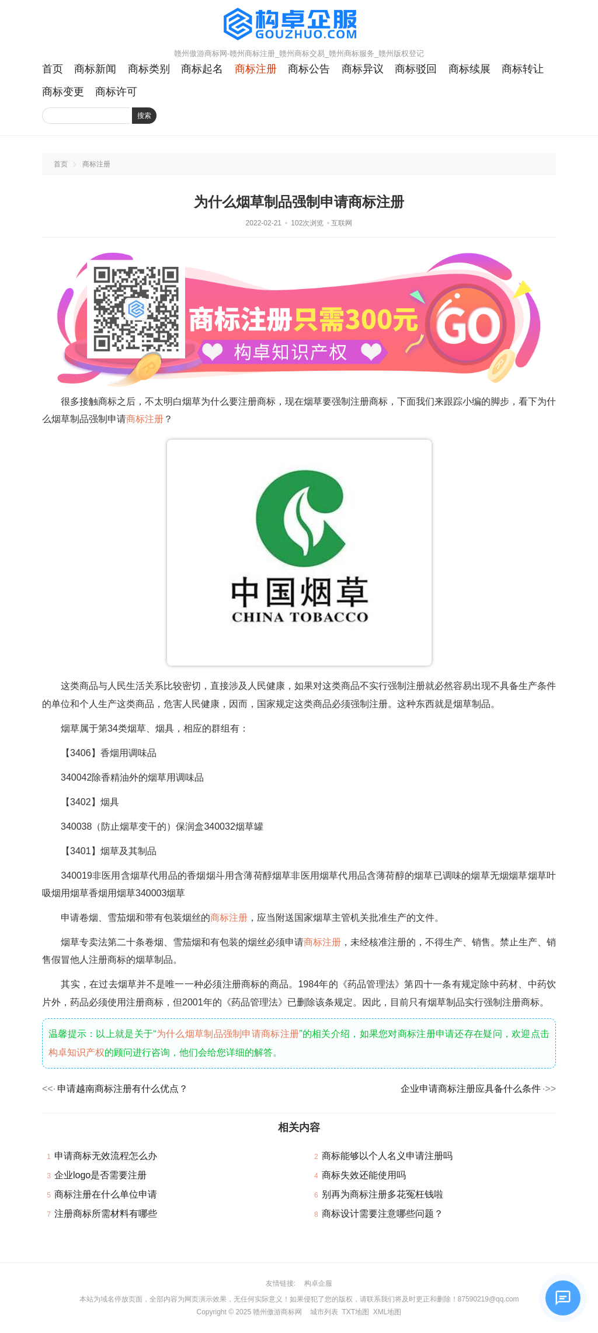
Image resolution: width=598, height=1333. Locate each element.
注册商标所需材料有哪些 (105, 1214)
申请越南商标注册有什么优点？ (122, 1089)
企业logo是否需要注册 (100, 1175)
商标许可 (116, 92)
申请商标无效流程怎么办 (105, 1156)
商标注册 (256, 69)
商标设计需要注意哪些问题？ (382, 1214)
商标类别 (149, 69)
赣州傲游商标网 (277, 1312)
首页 (52, 69)
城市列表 (324, 1312)
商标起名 (202, 69)
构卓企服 (318, 1283)
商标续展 (469, 69)
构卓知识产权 (76, 1052)
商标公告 (309, 69)
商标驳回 (416, 69)
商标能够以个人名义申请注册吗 (387, 1156)
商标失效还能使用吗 (364, 1175)
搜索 (144, 116)
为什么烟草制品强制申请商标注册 (228, 1034)
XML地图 (387, 1312)
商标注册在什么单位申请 (105, 1194)
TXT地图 (355, 1312)
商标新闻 (95, 69)
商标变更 (63, 92)
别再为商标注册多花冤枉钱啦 (382, 1194)
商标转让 (523, 69)
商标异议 (363, 69)
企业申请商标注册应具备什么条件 (471, 1089)
